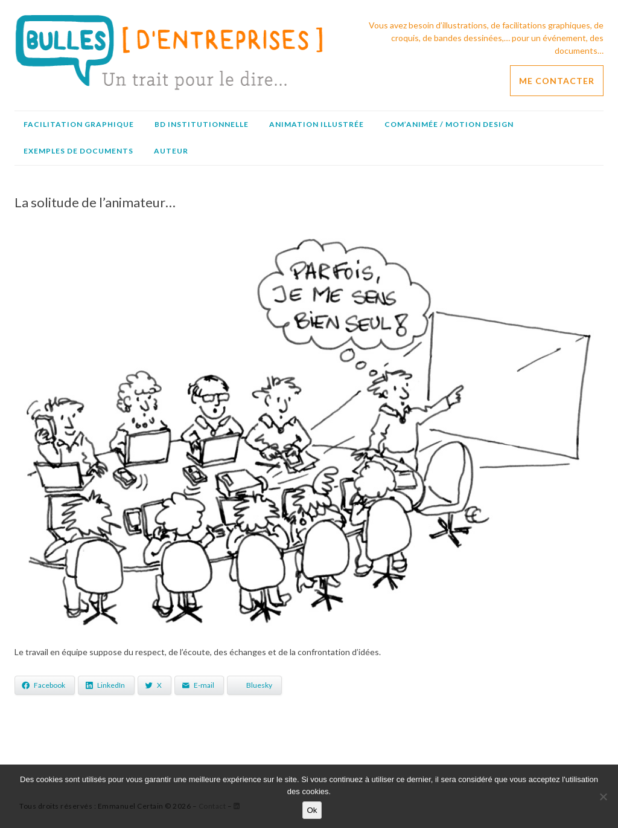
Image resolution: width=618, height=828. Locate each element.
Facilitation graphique (79, 124)
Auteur (171, 150)
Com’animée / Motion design (449, 124)
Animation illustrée (316, 124)
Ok (312, 810)
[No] (603, 797)
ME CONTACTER (556, 81)
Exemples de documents (78, 150)
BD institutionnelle (201, 124)
